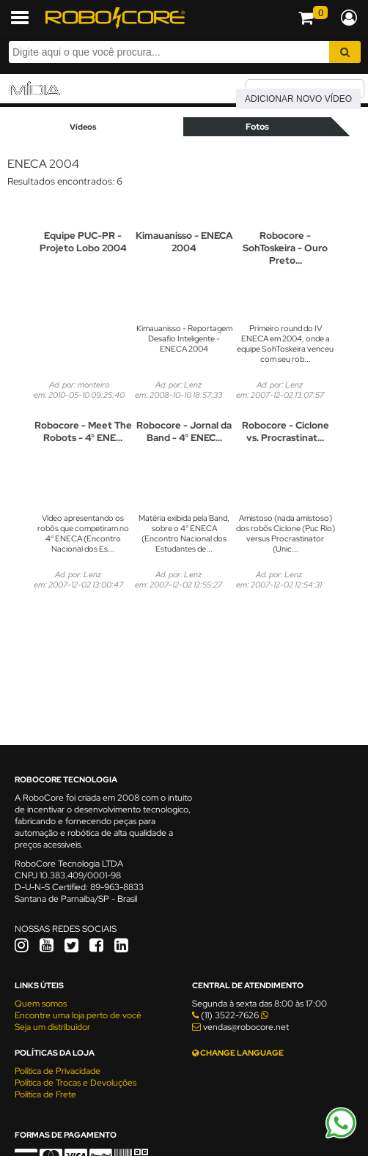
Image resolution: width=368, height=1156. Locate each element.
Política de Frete (45, 1094)
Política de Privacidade (57, 1071)
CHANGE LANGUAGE (238, 1053)
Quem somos (41, 1003)
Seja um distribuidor (52, 1027)
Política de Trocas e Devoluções (75, 1083)
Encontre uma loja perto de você (78, 1015)
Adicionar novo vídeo (298, 99)
